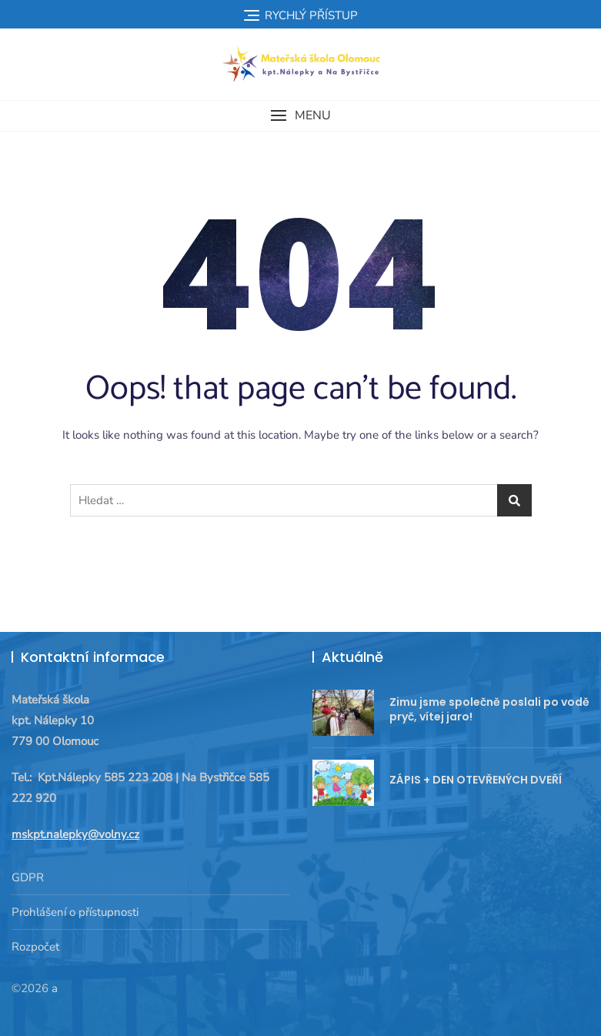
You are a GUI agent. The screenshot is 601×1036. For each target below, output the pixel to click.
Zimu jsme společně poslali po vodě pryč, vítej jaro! (489, 709)
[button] (300, 116)
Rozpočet (35, 946)
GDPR (28, 877)
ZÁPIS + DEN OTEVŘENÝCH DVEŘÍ (475, 779)
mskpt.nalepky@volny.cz (75, 834)
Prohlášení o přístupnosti (75, 912)
